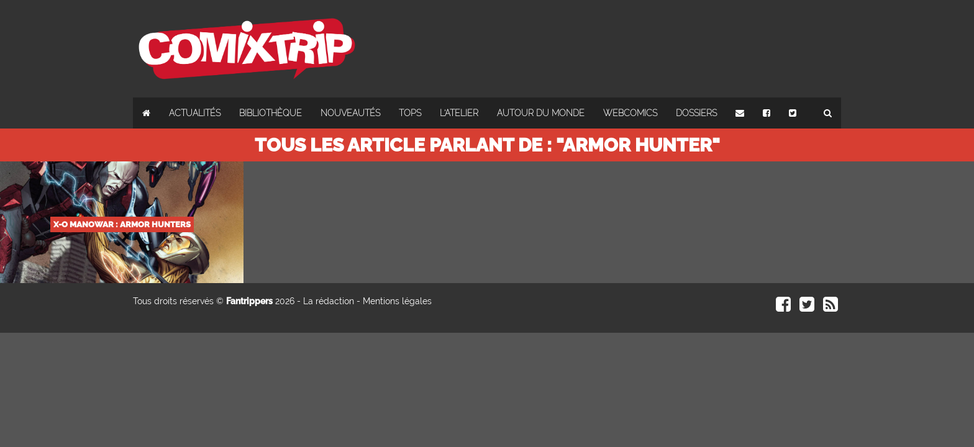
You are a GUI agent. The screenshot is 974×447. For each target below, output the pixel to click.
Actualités (195, 113)
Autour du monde (541, 113)
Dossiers (696, 113)
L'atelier (459, 113)
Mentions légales (397, 301)
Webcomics (630, 113)
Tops (410, 113)
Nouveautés (350, 113)
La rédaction (328, 301)
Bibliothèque (270, 113)
